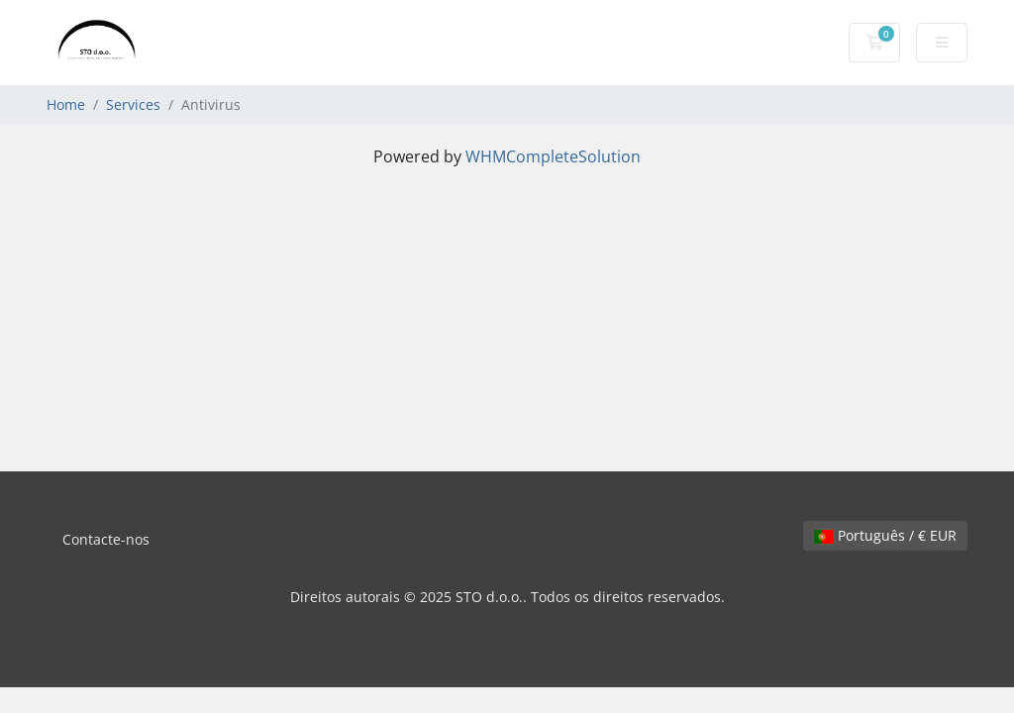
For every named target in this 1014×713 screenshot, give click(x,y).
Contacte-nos (106, 539)
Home (66, 104)
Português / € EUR (885, 535)
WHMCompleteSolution (553, 156)
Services (133, 104)
